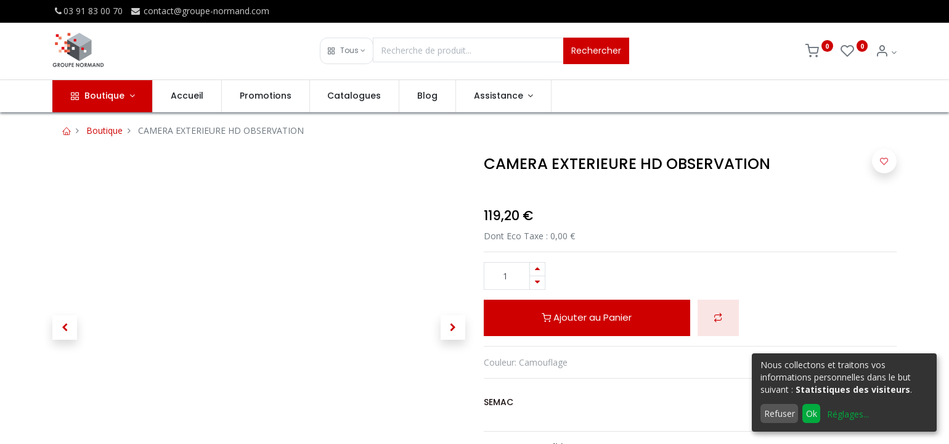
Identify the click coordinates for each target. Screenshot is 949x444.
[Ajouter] (537, 269)
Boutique (104, 130)
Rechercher (596, 50)
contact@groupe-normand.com (199, 11)
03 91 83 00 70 (87, 11)
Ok (811, 413)
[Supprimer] (537, 282)
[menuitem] (187, 96)
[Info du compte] (886, 52)
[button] (346, 51)
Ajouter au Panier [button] (587, 317)
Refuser (779, 413)
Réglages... (848, 414)
